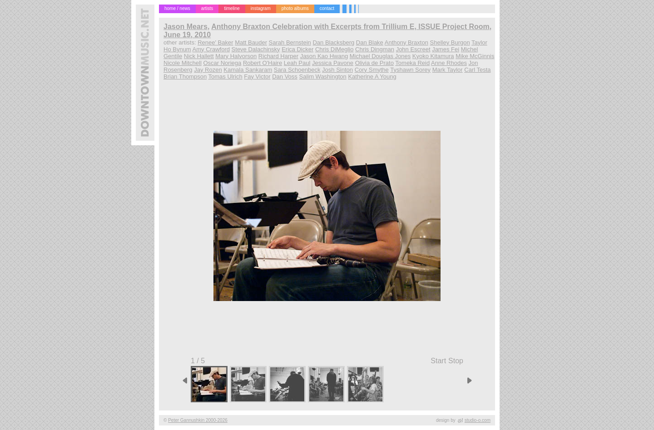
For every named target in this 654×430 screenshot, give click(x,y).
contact (327, 8)
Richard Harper (278, 56)
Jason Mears (186, 26)
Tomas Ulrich (225, 76)
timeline (231, 8)
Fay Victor (257, 76)
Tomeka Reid (412, 62)
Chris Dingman (374, 49)
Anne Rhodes (449, 62)
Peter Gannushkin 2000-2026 (198, 420)
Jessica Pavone (332, 62)
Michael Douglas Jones (380, 56)
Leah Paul (297, 62)
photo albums (295, 8)
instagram (261, 8)
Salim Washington (322, 76)
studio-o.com (477, 420)
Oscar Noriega (222, 62)
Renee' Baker (215, 42)
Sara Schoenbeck (297, 69)
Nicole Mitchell (183, 62)
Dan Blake (369, 42)
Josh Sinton (337, 69)
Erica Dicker (297, 49)
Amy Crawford (211, 49)
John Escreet (413, 49)
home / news (177, 8)
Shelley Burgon (450, 42)
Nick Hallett (199, 56)
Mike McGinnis (475, 56)
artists (207, 8)
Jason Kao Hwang (324, 56)
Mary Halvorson (236, 56)
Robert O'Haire (262, 62)
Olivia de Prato (374, 62)
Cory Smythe (372, 69)
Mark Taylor (447, 69)
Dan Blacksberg (333, 42)
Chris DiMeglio (334, 49)
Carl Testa (477, 69)
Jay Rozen (208, 69)
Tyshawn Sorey (410, 69)
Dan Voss (284, 76)
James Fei (445, 49)
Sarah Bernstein (290, 42)
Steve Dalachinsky (256, 49)
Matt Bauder (251, 42)
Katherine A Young (372, 76)
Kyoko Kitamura (433, 56)
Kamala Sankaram (247, 69)
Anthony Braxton (406, 42)
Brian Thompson (185, 76)
